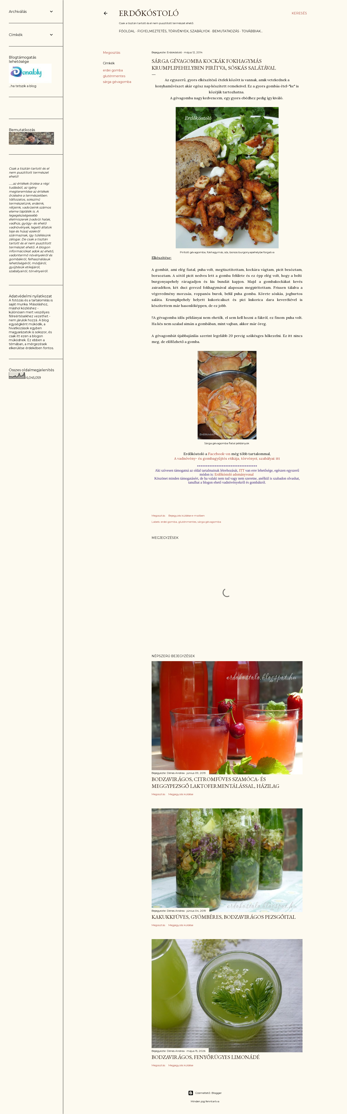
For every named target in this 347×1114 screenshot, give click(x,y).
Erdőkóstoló (149, 13)
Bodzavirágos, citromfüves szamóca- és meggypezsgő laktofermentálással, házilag (215, 782)
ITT (242, 470)
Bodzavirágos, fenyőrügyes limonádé (206, 1057)
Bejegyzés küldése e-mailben (186, 515)
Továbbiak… (252, 31)
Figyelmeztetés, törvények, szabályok (173, 31)
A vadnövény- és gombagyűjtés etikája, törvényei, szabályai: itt (227, 458)
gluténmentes (114, 76)
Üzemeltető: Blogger (205, 1093)
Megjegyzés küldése (180, 794)
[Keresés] (299, 13)
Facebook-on (219, 454)
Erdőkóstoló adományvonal (234, 474)
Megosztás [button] (111, 53)
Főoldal (127, 31)
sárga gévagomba (117, 82)
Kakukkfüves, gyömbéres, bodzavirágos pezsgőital (224, 916)
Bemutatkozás (225, 31)
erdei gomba (113, 70)
